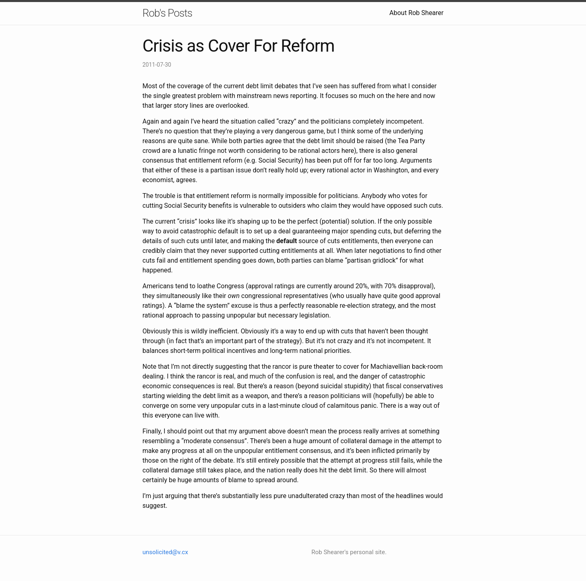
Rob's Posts (167, 13)
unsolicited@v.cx (165, 552)
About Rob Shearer (416, 13)
